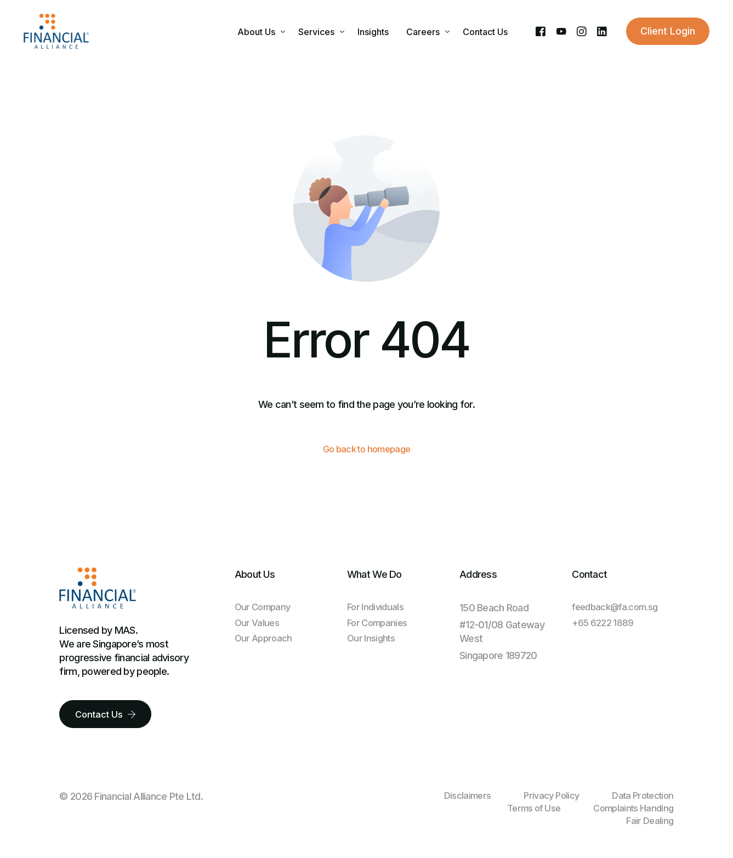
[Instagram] (581, 30)
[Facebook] (540, 30)
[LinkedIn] (602, 30)
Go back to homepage (366, 450)
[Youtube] (561, 30)
